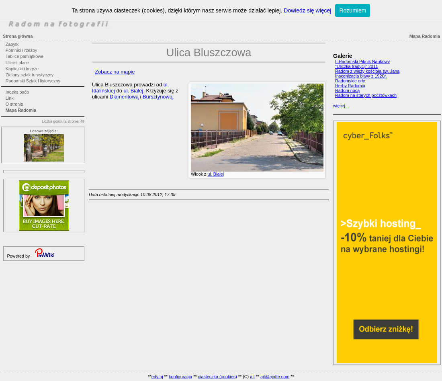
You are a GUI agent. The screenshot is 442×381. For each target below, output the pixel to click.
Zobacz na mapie (115, 72)
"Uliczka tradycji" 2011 (356, 66)
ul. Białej (215, 174)
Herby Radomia (350, 85)
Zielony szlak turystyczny (29, 74)
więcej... (341, 105)
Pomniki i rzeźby (21, 50)
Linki (10, 98)
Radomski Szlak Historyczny (33, 80)
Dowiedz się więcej (307, 10)
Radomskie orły (350, 80)
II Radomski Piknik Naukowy (362, 61)
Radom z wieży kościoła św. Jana (367, 71)
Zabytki (13, 44)
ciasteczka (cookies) (217, 376)
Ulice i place (17, 62)
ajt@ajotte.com (274, 376)
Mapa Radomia (21, 110)
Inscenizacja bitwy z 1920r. (361, 76)
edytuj (157, 376)
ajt (252, 376)
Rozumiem (352, 10)
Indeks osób (17, 92)
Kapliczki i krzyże (22, 68)
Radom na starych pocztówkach (366, 95)
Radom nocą (347, 90)
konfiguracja (180, 376)
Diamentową (124, 97)
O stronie (14, 104)
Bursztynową (157, 97)
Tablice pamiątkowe (24, 56)
